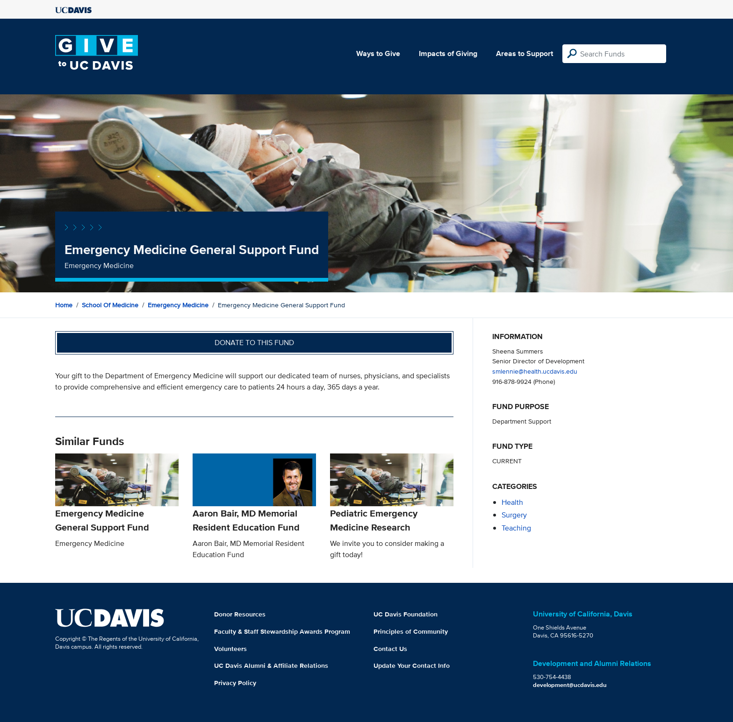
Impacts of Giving (448, 53)
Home (63, 305)
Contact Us (390, 648)
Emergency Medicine (178, 305)
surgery (514, 515)
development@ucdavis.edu (570, 684)
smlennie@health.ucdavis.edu (534, 371)
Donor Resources (240, 614)
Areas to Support (524, 53)
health (512, 502)
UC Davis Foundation (406, 614)
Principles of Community (411, 631)
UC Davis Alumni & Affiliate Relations (271, 665)
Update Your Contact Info (412, 665)
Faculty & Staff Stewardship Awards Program (282, 631)
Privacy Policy (235, 682)
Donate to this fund (254, 342)
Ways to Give (378, 53)
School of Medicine (110, 305)
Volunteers (230, 648)
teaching (516, 528)
